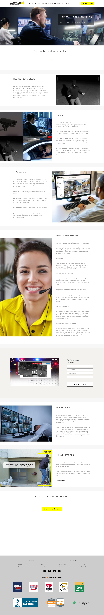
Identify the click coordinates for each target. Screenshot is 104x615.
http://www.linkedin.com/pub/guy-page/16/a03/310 (54, 571)
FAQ (84, 564)
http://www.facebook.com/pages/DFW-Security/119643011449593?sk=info (44, 571)
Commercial (52, 3)
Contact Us (84, 567)
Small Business (42, 3)
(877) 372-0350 (73, 360)
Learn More (62, 481)
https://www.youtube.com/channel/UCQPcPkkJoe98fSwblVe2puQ (59, 571)
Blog (42, 564)
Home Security (32, 3)
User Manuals (62, 567)
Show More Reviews (52, 509)
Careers (20, 567)
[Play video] (34, 372)
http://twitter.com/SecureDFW (49, 571)
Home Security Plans (42, 567)
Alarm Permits (62, 564)
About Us (20, 564)
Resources (60, 3)
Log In (67, 3)
